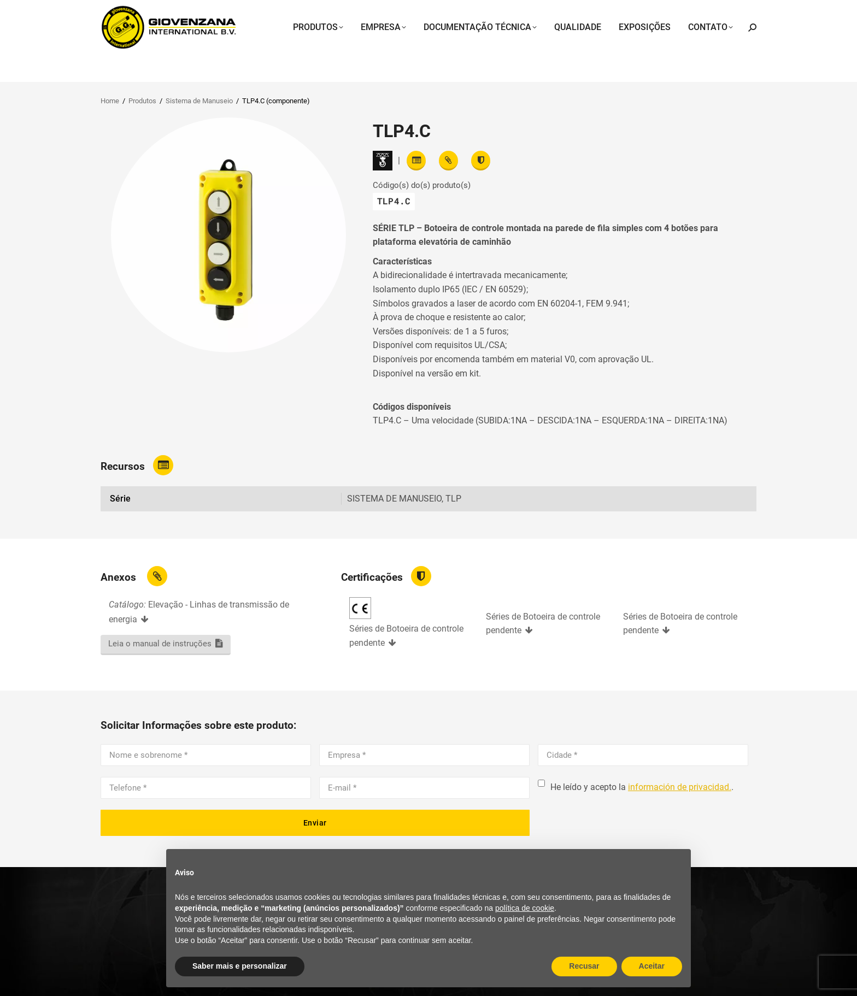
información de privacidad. (679, 787)
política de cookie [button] (524, 908)
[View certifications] (480, 160)
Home (110, 101)
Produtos (142, 101)
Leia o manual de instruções (160, 644)
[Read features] (416, 160)
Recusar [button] (584, 966)
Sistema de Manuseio (199, 101)
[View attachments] (448, 160)
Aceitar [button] (652, 966)
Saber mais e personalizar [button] (239, 966)
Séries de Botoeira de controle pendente (406, 635)
